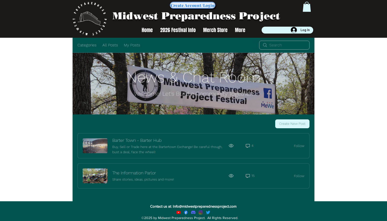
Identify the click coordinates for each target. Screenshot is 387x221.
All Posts (110, 45)
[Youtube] (178, 212)
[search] (284, 45)
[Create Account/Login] (192, 5)
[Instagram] (200, 212)
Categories (87, 45)
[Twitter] (208, 212)
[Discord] (193, 212)
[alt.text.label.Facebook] (185, 212)
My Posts (132, 45)
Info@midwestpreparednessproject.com (204, 206)
